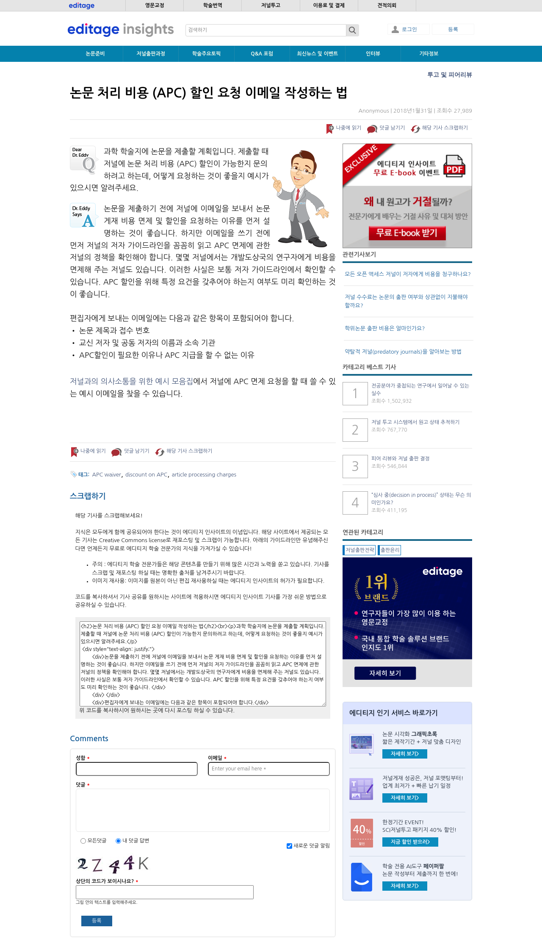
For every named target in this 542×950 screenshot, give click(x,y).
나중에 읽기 (348, 127)
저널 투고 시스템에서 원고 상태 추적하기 (415, 422)
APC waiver (106, 474)
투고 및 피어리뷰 (449, 74)
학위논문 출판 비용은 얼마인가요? (385, 328)
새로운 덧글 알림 (311, 845)
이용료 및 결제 (328, 5)
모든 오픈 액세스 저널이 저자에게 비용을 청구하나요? (408, 274)
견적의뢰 (386, 5)
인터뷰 (373, 53)
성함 (83, 758)
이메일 (217, 758)
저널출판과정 (150, 53)
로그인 (409, 29)
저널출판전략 (360, 550)
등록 (453, 29)
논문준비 (95, 53)
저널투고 (270, 5)
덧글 (83, 784)
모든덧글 (97, 840)
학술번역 (212, 5)
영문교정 (154, 5)
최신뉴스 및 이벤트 (317, 53)
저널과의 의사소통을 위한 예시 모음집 (131, 381)
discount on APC (146, 474)
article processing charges (204, 474)
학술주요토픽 (206, 53)
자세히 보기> (405, 753)
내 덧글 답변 (135, 840)
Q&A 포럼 (262, 53)
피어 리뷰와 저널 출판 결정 (400, 458)
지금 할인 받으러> (410, 842)
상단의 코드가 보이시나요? (107, 881)
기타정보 (428, 53)
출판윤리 (390, 550)
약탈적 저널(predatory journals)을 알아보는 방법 (403, 352)
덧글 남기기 (392, 127)
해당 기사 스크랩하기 (445, 127)
